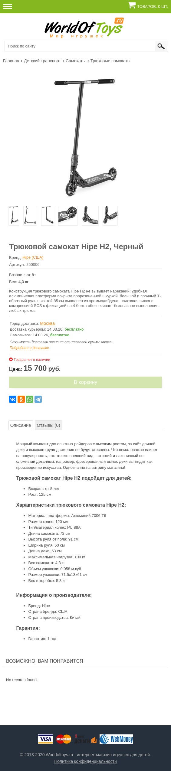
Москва (47, 323)
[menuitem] (11, 60)
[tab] (20, 425)
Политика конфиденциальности (85, 761)
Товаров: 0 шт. (152, 6)
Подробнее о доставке (29, 348)
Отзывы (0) (48, 425)
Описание (20, 425)
